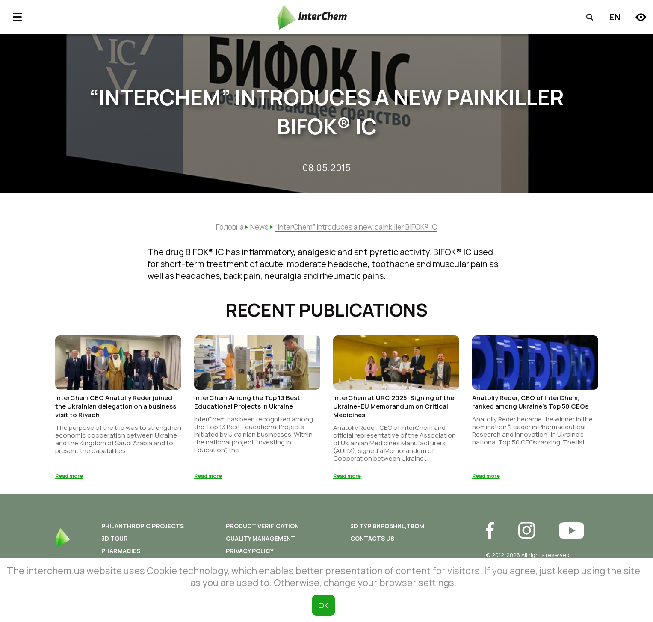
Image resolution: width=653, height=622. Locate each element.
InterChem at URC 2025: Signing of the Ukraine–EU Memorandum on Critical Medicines (393, 409)
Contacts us (372, 541)
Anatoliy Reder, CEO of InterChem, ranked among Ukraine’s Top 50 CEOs (530, 404)
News (259, 227)
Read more (69, 478)
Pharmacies (120, 553)
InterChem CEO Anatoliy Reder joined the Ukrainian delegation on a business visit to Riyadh (115, 409)
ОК (323, 605)
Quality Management (260, 541)
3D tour (114, 541)
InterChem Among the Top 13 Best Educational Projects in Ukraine (247, 404)
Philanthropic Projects (142, 528)
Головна (230, 227)
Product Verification (262, 528)
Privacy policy (250, 553)
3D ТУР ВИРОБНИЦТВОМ (387, 528)
